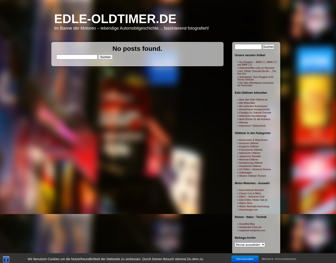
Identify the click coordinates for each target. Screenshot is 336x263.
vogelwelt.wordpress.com (252, 230)
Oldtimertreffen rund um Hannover (257, 68)
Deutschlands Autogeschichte (254, 109)
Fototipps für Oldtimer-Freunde (255, 112)
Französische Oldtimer (250, 150)
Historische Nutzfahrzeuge (252, 116)
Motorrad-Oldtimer (248, 159)
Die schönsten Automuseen (253, 106)
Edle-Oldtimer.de (115, 19)
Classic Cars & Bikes (250, 193)
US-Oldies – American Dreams (255, 169)
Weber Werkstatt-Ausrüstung (254, 206)
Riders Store (245, 203)
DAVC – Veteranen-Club (251, 196)
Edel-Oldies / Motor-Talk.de (253, 200)
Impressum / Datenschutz (252, 126)
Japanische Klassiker (250, 156)
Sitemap (243, 122)
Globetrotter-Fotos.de (250, 227)
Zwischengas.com (248, 209)
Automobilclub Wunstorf (251, 190)
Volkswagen (245, 172)
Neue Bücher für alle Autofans (254, 119)
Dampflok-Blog (247, 224)
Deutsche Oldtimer (249, 143)
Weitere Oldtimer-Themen (252, 176)
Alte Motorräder (247, 103)
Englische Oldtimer (249, 146)
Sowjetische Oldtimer (250, 166)
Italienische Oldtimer (249, 153)
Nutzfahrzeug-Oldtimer (251, 163)
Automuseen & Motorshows (253, 140)
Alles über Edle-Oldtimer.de (253, 99)
